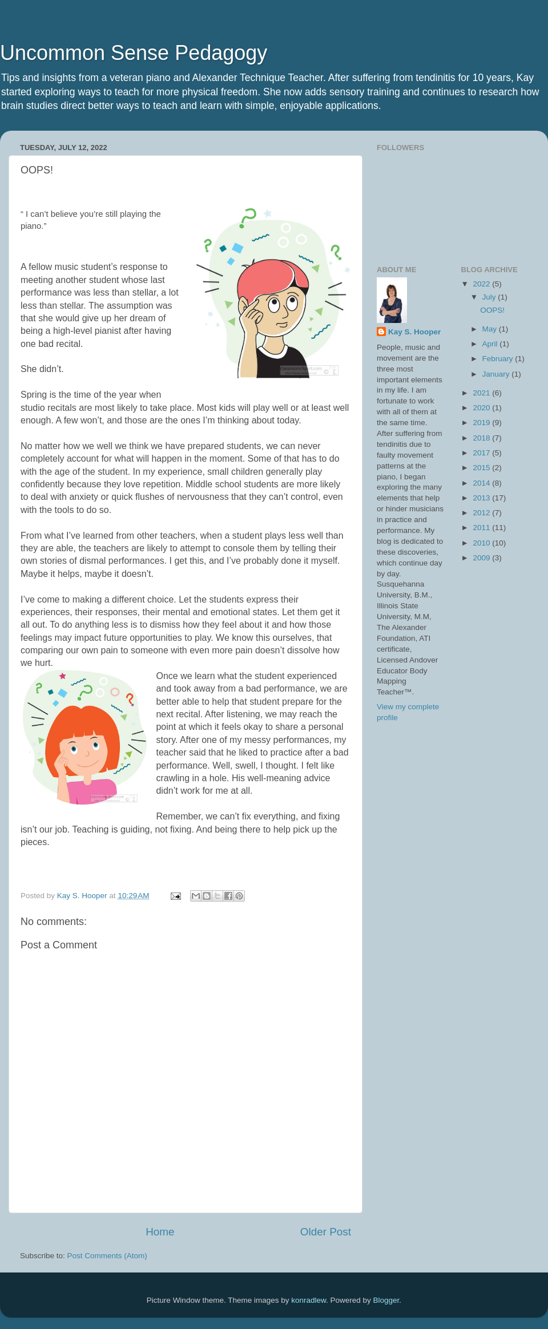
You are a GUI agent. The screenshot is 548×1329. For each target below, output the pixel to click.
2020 (482, 407)
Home (160, 1232)
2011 (482, 527)
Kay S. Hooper (414, 332)
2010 (482, 543)
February (498, 358)
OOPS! (492, 310)
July (490, 297)
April (491, 344)
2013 (482, 498)
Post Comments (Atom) (107, 1255)
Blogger (386, 1300)
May (490, 329)
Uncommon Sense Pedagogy (133, 52)
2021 (482, 393)
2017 (482, 453)
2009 (482, 558)
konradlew (308, 1300)
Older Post (325, 1232)
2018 (482, 438)
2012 (482, 512)
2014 (482, 483)
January (497, 374)
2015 (482, 467)
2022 (482, 284)
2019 (482, 422)
